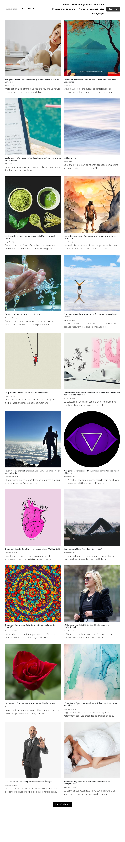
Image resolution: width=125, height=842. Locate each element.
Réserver (113, 9)
